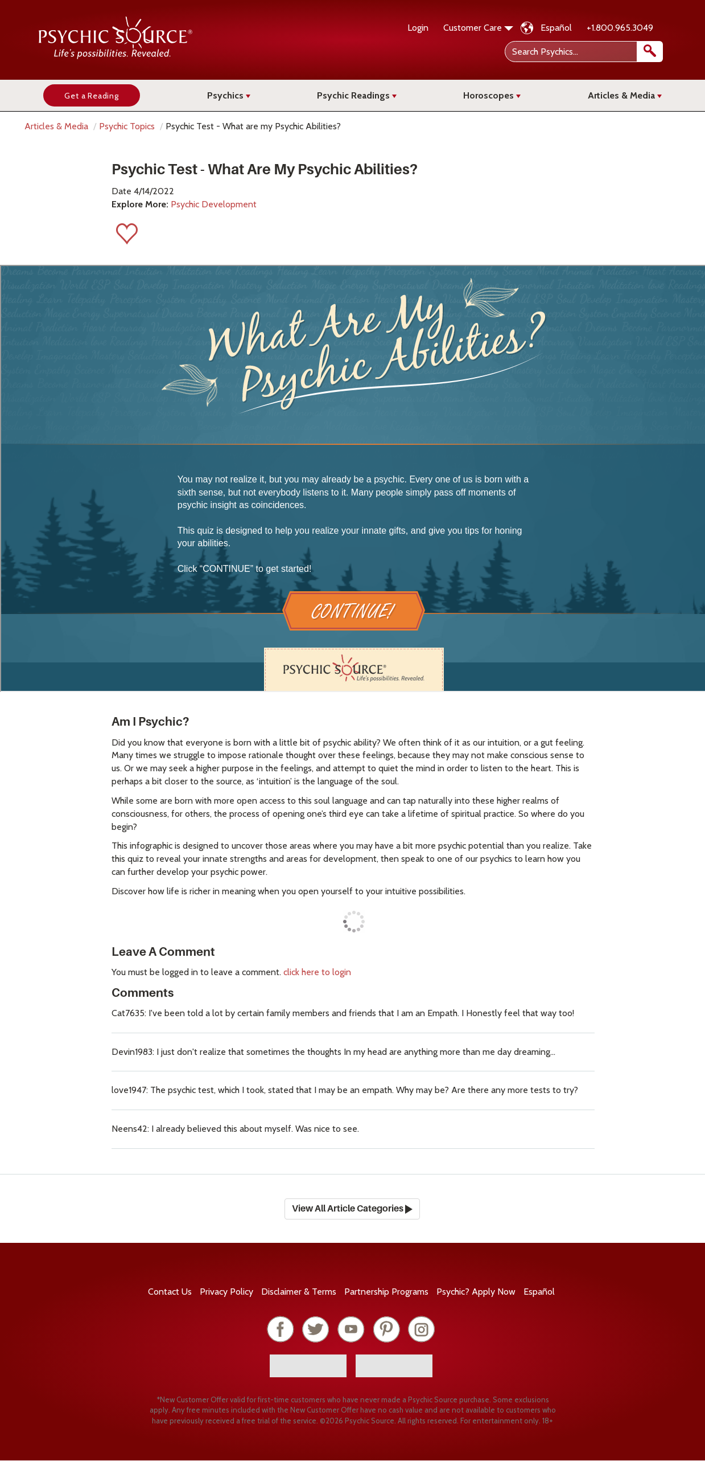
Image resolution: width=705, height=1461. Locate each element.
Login (417, 27)
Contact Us (170, 1291)
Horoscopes (492, 95)
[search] (650, 51)
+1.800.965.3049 (620, 27)
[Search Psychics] (583, 51)
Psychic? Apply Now (476, 1291)
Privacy (226, 1291)
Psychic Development (214, 204)
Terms (298, 1291)
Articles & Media (625, 95)
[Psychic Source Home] (115, 56)
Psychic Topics (127, 126)
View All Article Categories (352, 1209)
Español (556, 27)
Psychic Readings (357, 95)
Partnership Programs (386, 1291)
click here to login (317, 972)
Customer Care (478, 27)
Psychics (228, 95)
